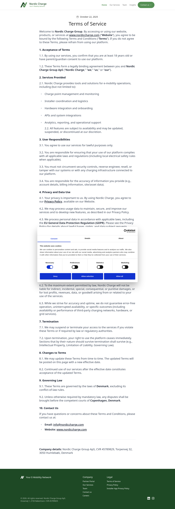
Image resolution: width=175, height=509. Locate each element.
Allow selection (87, 276)
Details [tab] (87, 238)
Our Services (115, 5)
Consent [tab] (54, 238)
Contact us (146, 5)
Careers (86, 495)
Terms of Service (114, 481)
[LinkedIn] (148, 499)
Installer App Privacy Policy (118, 488)
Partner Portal (89, 481)
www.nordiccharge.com (84, 35)
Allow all (119, 276)
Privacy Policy (112, 485)
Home (104, 5)
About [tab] (121, 238)
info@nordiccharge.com (68, 424)
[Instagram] (153, 499)
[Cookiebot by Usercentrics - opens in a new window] (125, 231)
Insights (133, 5)
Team (125, 5)
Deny (55, 276)
